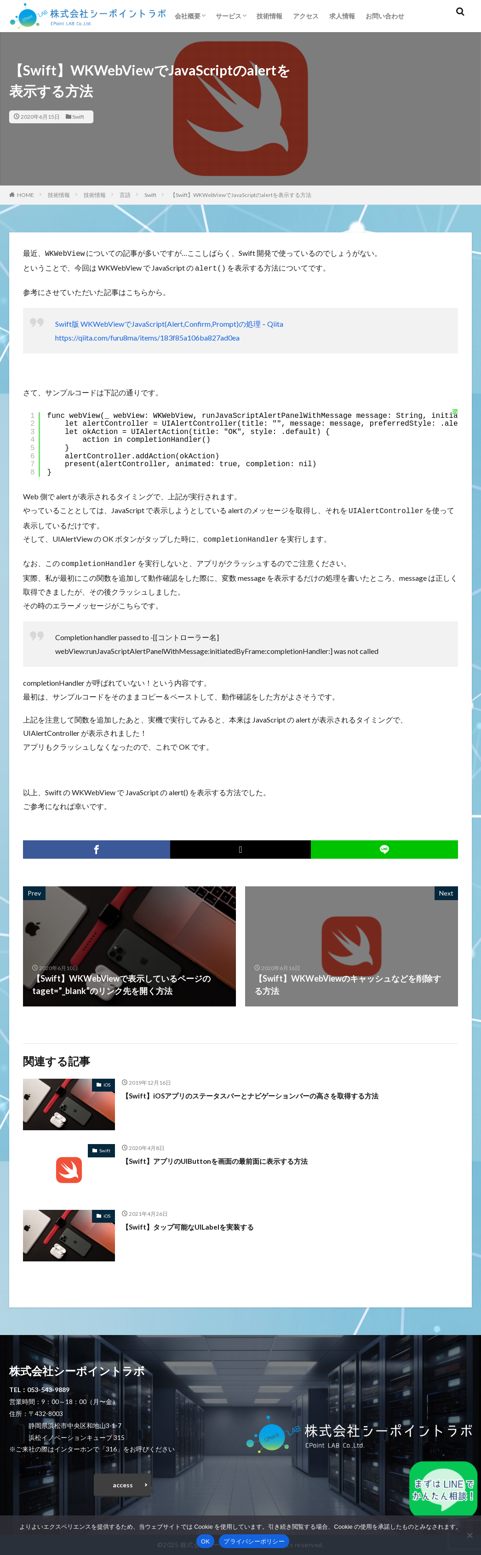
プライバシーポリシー (254, 1541)
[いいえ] (469, 1535)
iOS (106, 1080)
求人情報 (342, 16)
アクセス (306, 16)
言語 (125, 194)
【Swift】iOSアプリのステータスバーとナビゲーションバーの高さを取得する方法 (275, 1091)
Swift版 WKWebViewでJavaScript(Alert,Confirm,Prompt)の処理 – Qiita (169, 322)
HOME (25, 194)
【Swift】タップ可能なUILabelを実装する (200, 1222)
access (123, 1482)
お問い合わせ (385, 16)
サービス (228, 16)
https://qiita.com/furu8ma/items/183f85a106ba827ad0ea (147, 335)
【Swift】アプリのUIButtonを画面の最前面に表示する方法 (232, 1156)
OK (205, 1541)
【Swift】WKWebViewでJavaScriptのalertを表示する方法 (240, 194)
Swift (78, 116)
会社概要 (187, 16)
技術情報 (269, 16)
